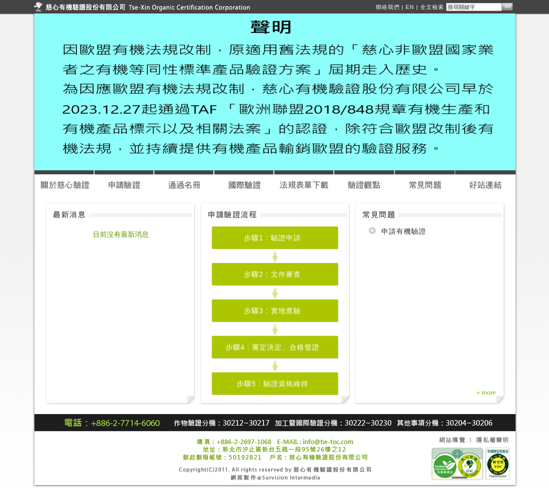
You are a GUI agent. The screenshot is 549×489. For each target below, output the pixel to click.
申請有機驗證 (403, 231)
